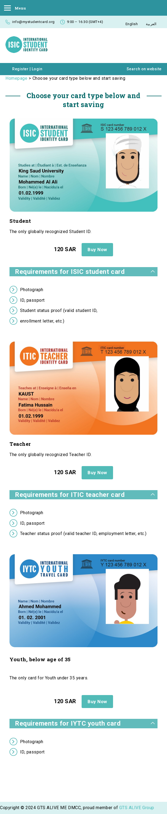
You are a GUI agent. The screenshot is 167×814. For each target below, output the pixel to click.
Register (20, 69)
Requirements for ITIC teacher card (70, 495)
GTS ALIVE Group (136, 807)
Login (37, 69)
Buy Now (97, 249)
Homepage (16, 78)
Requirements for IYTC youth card (68, 723)
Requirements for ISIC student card (70, 271)
